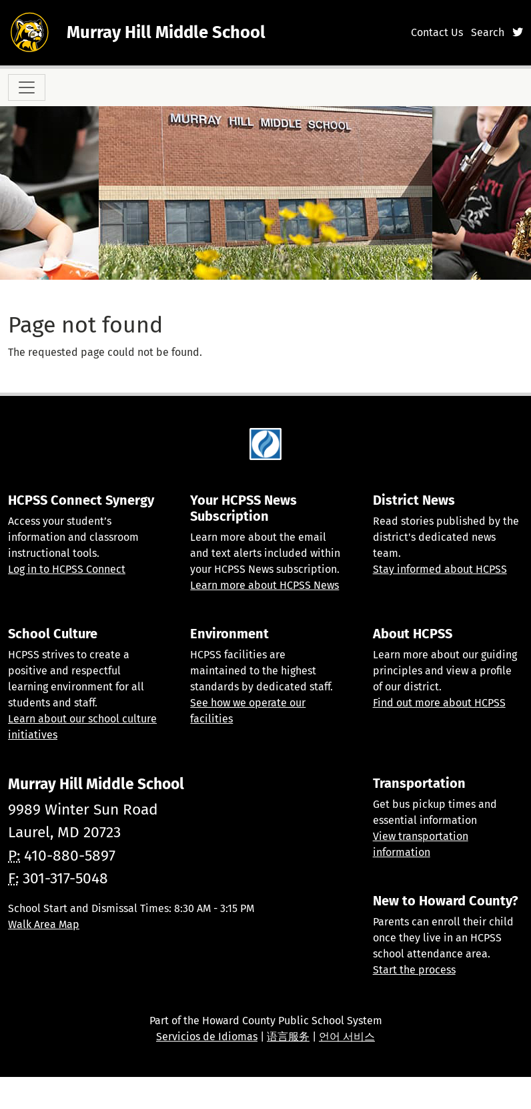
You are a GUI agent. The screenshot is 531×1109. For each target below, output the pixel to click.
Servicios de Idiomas (206, 1036)
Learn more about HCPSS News (264, 585)
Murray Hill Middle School (166, 32)
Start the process (414, 969)
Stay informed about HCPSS (440, 569)
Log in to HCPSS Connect (66, 569)
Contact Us (437, 32)
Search (487, 32)
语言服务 (288, 1036)
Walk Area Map (43, 924)
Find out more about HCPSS (439, 702)
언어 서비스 (347, 1036)
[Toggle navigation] (26, 87)
